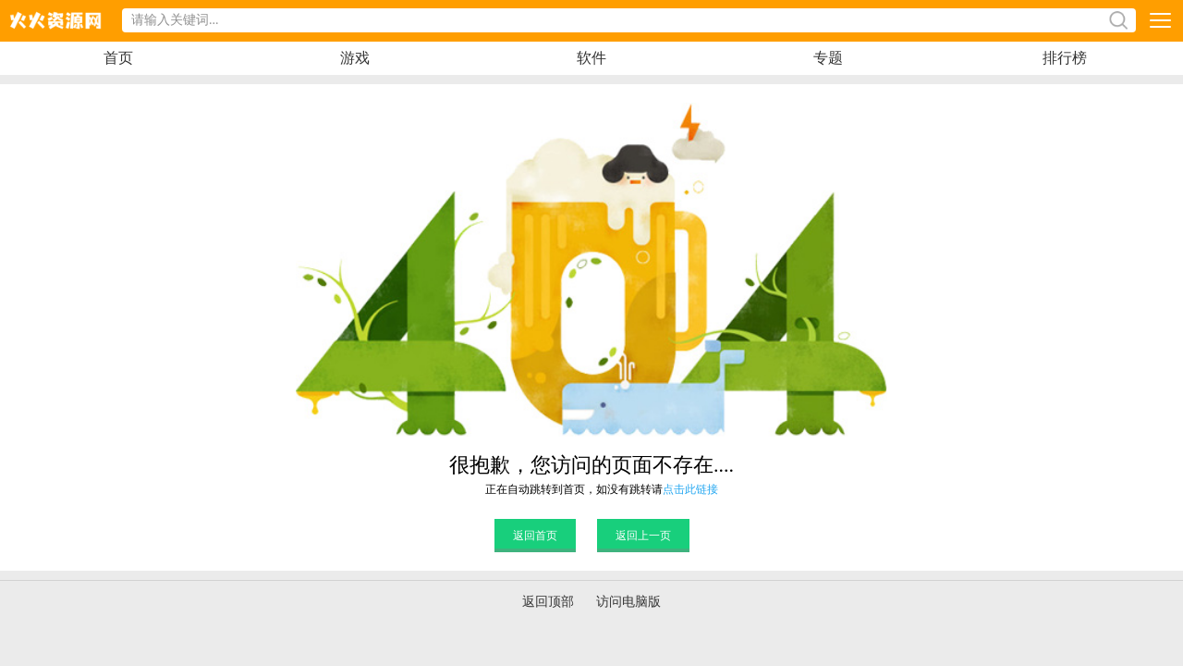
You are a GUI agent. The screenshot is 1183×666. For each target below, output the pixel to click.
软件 (591, 58)
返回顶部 (548, 602)
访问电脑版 (628, 602)
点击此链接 (690, 489)
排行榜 (1065, 58)
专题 (828, 58)
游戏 (355, 58)
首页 (118, 58)
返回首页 (535, 535)
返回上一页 (643, 535)
